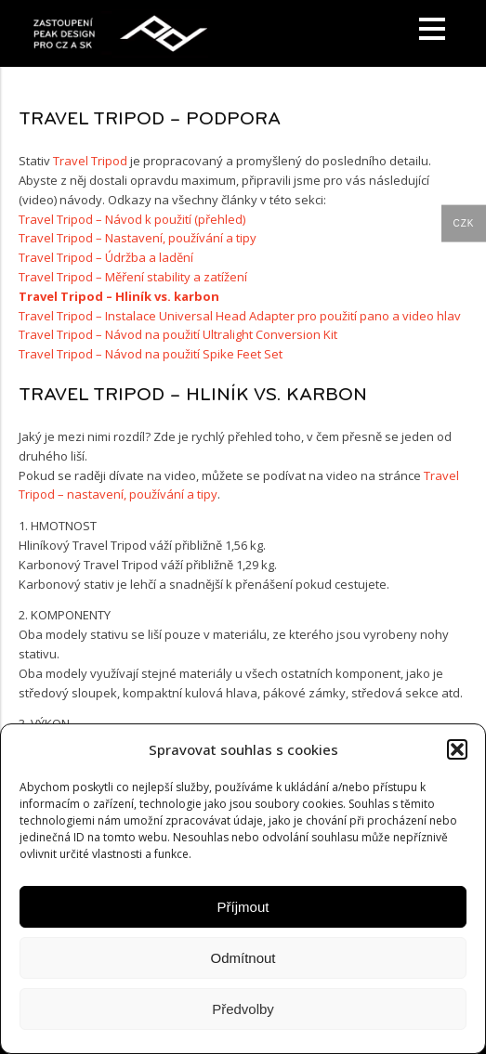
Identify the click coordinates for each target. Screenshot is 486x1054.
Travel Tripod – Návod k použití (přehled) (132, 219)
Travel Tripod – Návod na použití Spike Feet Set (150, 353)
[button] (457, 749)
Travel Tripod (90, 160)
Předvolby (243, 1009)
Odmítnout (242, 958)
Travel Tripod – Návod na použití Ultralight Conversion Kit (178, 334)
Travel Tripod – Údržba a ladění (106, 257)
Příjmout (243, 907)
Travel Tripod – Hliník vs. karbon (119, 296)
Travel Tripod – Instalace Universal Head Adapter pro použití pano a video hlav (240, 315)
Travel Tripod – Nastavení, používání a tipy (137, 237)
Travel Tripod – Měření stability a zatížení (133, 276)
